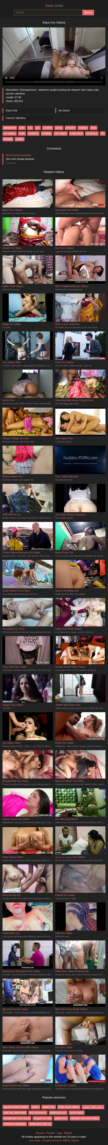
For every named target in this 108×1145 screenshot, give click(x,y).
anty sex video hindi (15, 1112)
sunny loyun (76, 1112)
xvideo (19, 139)
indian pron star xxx (40, 1124)
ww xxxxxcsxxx (38, 1112)
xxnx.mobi (34, 1140)
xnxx (93, 127)
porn (22, 127)
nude (22, 133)
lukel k (35, 1107)
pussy (59, 127)
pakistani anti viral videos (85, 1118)
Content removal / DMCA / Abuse (60, 1140)
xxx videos (9, 133)
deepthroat (10, 127)
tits (102, 133)
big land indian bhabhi (16, 1107)
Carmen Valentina (16, 118)
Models (68, 1133)
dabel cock (49, 1107)
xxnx (54, 5)
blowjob (8, 139)
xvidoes (83, 127)
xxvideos (33, 133)
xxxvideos (91, 133)
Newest (40, 1133)
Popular (50, 1133)
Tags (59, 1133)
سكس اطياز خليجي (93, 1107)
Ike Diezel (64, 110)
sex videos (61, 133)
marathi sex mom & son (17, 1118)
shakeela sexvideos (15, 1124)
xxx (30, 127)
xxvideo (47, 127)
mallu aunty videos (68, 1107)
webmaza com (58, 1112)
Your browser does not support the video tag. (54, 55)
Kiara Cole (12, 110)
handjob (46, 133)
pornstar (70, 127)
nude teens (76, 133)
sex (38, 127)
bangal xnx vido (42, 1118)
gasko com (61, 1118)
